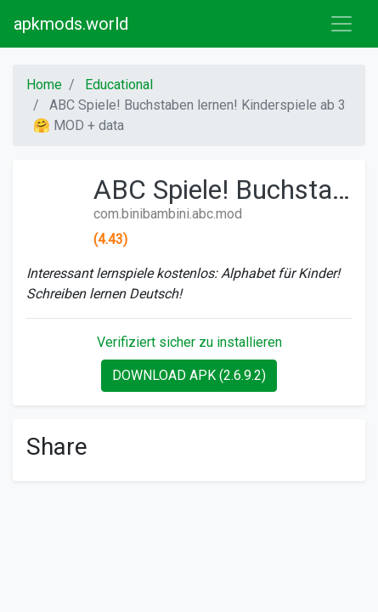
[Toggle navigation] (341, 24)
